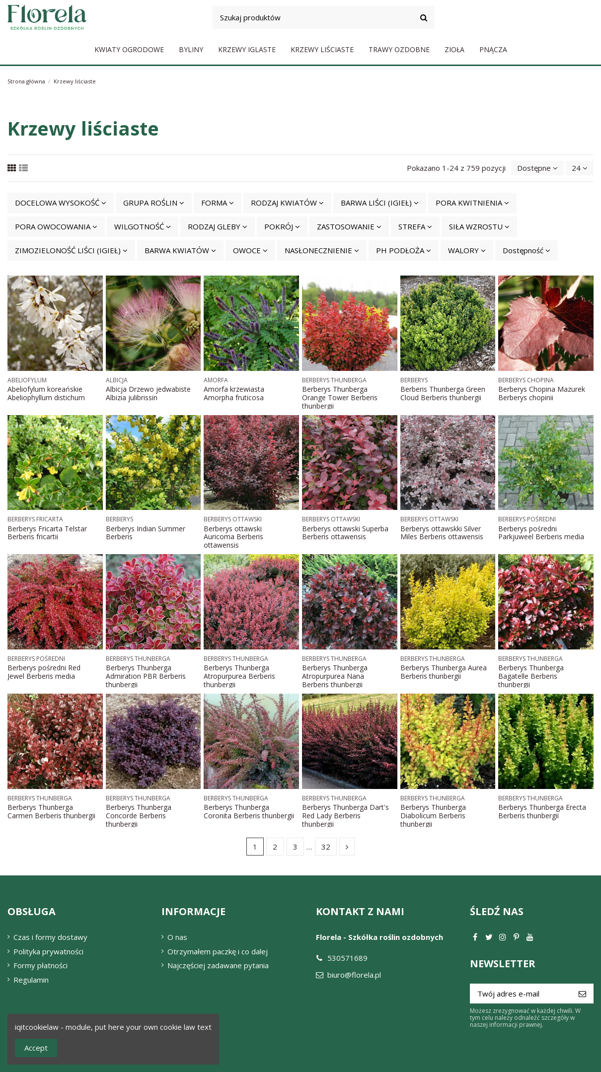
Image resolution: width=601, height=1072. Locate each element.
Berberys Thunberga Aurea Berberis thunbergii (443, 672)
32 (325, 847)
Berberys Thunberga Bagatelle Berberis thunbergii (531, 676)
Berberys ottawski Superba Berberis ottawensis (345, 533)
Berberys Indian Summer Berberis (145, 533)
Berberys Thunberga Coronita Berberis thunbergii (249, 811)
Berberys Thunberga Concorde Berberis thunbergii (138, 815)
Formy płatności (40, 965)
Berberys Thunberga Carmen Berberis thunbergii (51, 811)
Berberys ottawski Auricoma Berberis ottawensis (233, 537)
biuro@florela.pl (354, 975)
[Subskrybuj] (582, 994)
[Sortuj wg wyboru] (537, 168)
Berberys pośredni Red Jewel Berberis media (43, 672)
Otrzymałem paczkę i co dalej (217, 951)
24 (580, 168)
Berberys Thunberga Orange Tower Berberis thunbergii (339, 397)
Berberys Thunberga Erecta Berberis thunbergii (542, 811)
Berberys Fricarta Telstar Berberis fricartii (47, 533)
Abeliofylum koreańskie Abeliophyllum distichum (46, 393)
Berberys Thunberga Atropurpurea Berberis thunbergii (239, 676)
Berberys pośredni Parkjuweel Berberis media (541, 533)
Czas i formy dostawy (50, 937)
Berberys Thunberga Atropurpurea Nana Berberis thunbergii (335, 676)
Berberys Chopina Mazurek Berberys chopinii (541, 393)
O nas (177, 937)
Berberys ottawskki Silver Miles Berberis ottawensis (441, 533)
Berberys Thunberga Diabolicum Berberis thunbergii (433, 815)
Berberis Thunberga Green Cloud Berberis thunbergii (442, 393)
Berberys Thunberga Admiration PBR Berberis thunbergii (146, 676)
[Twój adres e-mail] (520, 994)
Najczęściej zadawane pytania (218, 965)
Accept (36, 1048)
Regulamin (31, 980)
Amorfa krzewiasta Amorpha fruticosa (234, 393)
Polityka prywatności (48, 951)
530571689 (347, 958)
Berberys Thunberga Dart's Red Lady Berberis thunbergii (345, 815)
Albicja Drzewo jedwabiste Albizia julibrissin (148, 393)
